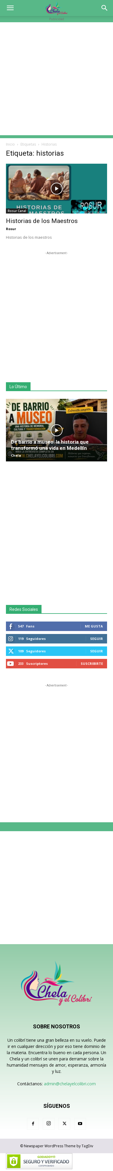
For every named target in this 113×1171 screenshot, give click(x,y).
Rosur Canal (17, 211)
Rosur (11, 229)
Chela (16, 455)
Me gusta (94, 626)
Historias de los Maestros (42, 220)
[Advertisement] (56, 78)
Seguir (96, 638)
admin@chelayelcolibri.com (70, 1083)
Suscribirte (92, 663)
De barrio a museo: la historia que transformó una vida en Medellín (50, 445)
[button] (10, 8)
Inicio (10, 144)
